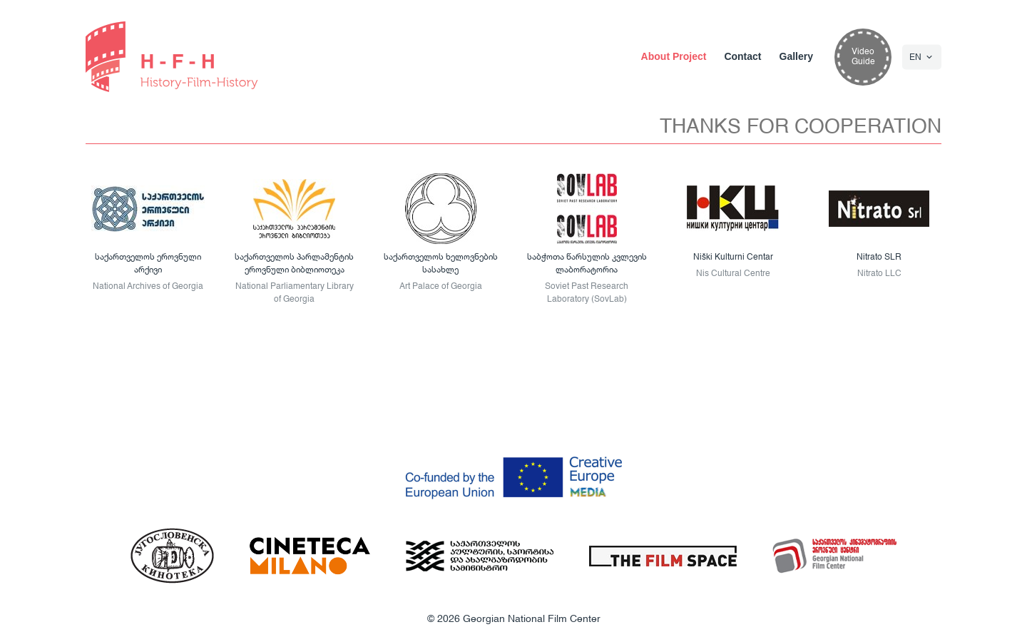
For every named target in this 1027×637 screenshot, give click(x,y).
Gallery (796, 56)
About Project (674, 56)
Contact (742, 56)
